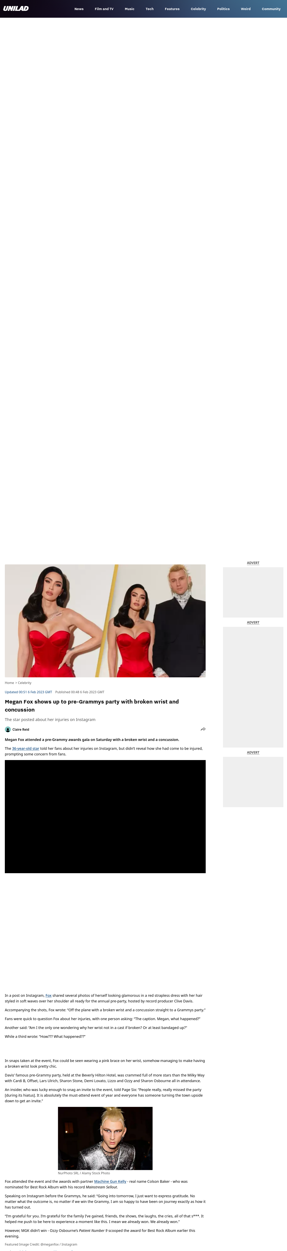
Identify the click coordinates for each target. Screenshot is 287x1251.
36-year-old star (25, 748)
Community (271, 9)
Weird (246, 9)
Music (129, 9)
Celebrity (198, 9)
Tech (150, 9)
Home (9, 683)
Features (172, 9)
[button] (203, 729)
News (79, 9)
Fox (48, 995)
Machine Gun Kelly (110, 1181)
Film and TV (104, 9)
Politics (223, 9)
